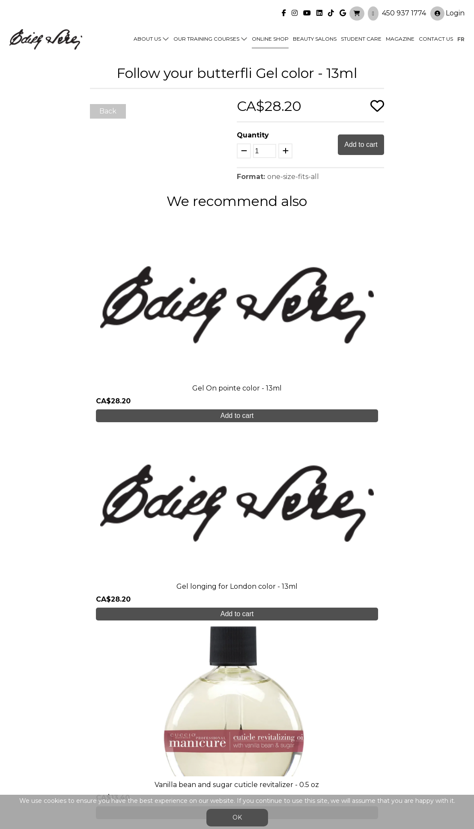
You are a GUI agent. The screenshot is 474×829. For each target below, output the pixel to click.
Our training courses (206, 35)
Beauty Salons (315, 35)
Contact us (436, 35)
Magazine (400, 35)
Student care (145, 718)
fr (461, 35)
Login (447, 9)
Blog (130, 735)
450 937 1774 (404, 9)
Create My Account (237, 631)
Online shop (270, 35)
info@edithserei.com (157, 752)
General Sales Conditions (217, 756)
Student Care (361, 35)
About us (147, 35)
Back (107, 111)
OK (237, 817)
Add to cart (360, 144)
